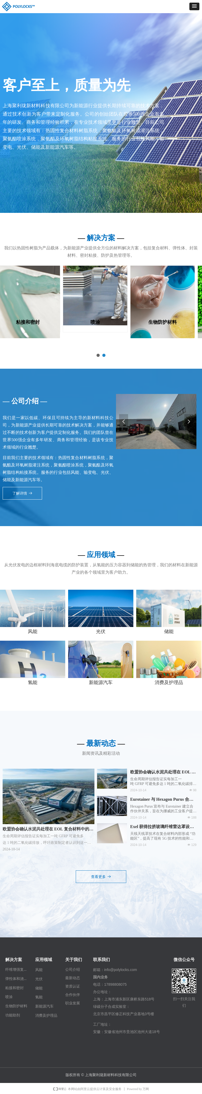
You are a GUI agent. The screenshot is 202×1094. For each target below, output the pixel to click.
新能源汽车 (101, 682)
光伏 (100, 631)
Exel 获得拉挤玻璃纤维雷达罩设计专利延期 (162, 827)
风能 (32, 631)
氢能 (32, 682)
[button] (194, 6)
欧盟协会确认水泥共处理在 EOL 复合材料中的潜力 (163, 772)
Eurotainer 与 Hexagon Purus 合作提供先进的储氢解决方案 (161, 800)
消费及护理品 (169, 682)
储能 (169, 631)
